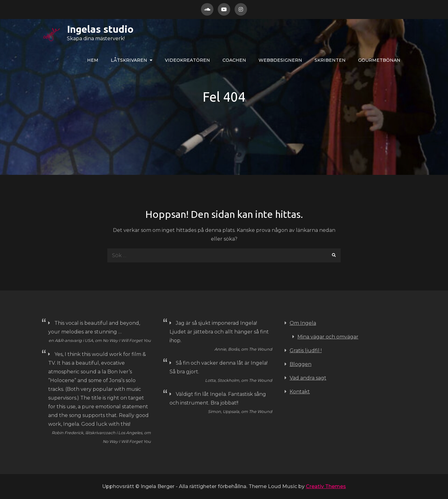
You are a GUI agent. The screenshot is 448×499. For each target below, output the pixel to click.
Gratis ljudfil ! (306, 350)
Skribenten (330, 60)
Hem (92, 60)
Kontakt (300, 392)
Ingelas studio (80, 29)
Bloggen (300, 364)
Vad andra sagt (308, 378)
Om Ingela (303, 323)
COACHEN (234, 60)
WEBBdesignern (280, 60)
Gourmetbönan (379, 60)
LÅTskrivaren (129, 60)
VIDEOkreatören (187, 60)
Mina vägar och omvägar (327, 337)
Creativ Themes (326, 486)
